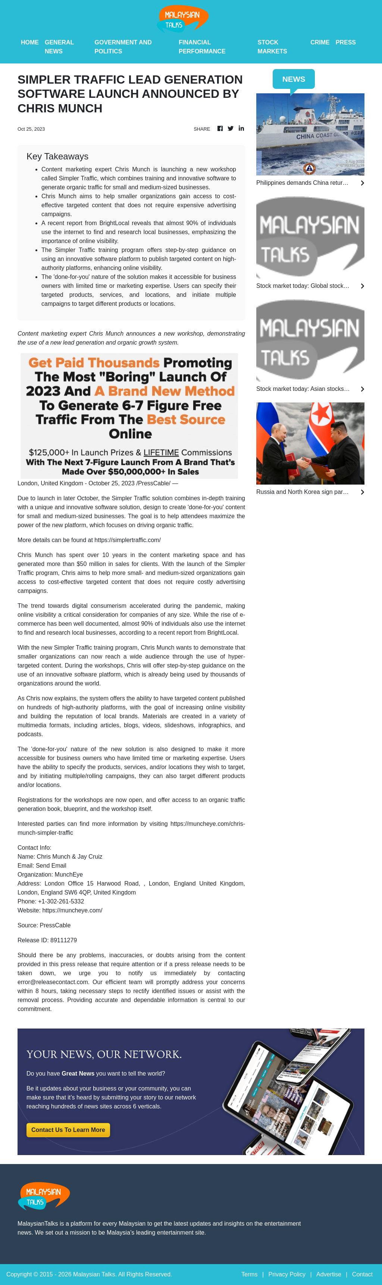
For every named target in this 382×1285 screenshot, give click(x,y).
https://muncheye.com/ (72, 910)
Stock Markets (272, 47)
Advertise (328, 1274)
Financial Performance (202, 47)
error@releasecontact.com (53, 982)
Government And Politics (123, 47)
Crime (320, 42)
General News (59, 47)
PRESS (346, 42)
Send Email (51, 865)
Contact (362, 1274)
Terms (249, 1274)
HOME (30, 42)
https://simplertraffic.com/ (127, 540)
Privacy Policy (287, 1274)
